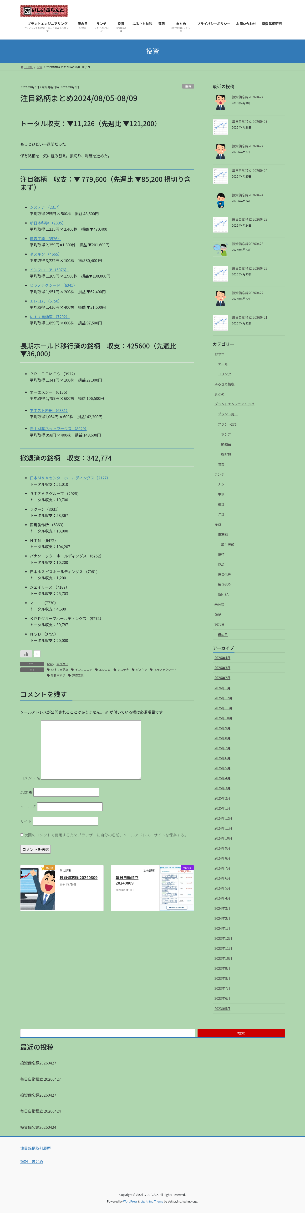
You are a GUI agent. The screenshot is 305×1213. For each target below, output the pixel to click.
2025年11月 (223, 708)
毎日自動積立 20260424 (249, 170)
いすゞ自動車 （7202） (50, 316)
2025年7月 (222, 748)
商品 (221, 564)
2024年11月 (223, 828)
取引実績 (227, 544)
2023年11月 (223, 948)
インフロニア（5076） (49, 270)
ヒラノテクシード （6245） (52, 285)
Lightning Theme (152, 1201)
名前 (26, 792)
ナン (221, 484)
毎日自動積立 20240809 (127, 880)
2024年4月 (222, 898)
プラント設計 (228, 424)
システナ (123, 669)
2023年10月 (223, 958)
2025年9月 (222, 728)
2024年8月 (222, 858)
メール (28, 807)
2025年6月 (222, 758)
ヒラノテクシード (165, 669)
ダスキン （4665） (45, 254)
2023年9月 (222, 968)
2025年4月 (222, 778)
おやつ (219, 354)
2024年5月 (222, 888)
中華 (221, 494)
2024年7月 (222, 868)
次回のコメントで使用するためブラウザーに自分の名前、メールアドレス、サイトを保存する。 (106, 835)
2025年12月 (223, 698)
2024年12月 (223, 818)
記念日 (219, 624)
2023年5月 (222, 1008)
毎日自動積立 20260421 (249, 317)
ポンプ (226, 434)
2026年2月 (222, 677)
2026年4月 (222, 657)
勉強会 (226, 444)
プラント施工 (228, 414)
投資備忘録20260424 (247, 195)
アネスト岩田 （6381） (49, 410)
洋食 (221, 514)
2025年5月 (222, 768)
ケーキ (223, 364)
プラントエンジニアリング (234, 404)
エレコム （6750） (45, 301)
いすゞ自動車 (59, 669)
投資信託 (224, 574)
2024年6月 (222, 878)
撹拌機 (226, 454)
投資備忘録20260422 (247, 292)
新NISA (223, 594)
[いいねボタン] (26, 653)
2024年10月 (223, 838)
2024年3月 (222, 908)
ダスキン (141, 669)
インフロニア (83, 669)
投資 (188, 86)
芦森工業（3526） (45, 238)
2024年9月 (222, 848)
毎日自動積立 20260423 (249, 219)
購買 (221, 464)
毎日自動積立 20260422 (249, 268)
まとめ (219, 394)
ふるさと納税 (224, 384)
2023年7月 (222, 988)
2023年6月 (222, 998)
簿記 (217, 614)
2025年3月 (222, 787)
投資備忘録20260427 (247, 96)
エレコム (105, 669)
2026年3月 (222, 667)
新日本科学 (58, 675)
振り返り (62, 664)
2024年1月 (222, 928)
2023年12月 (223, 938)
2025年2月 (222, 798)
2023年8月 (222, 978)
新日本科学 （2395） (48, 223)
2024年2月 (222, 918)
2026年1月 (222, 688)
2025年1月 (222, 808)
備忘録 (223, 534)
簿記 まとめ (31, 1161)
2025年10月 (223, 718)
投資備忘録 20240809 (78, 877)
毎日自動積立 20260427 (249, 121)
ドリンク (224, 374)
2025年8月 (222, 738)
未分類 (219, 604)
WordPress (130, 1201)
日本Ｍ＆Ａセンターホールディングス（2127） (71, 478)
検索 (241, 1033)
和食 (221, 504)
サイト (26, 821)
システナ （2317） (45, 207)
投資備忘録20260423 (247, 243)
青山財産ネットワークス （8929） (58, 428)
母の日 (223, 634)
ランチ (219, 474)
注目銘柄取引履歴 (35, 1148)
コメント (30, 778)
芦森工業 (78, 675)
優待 (221, 554)
